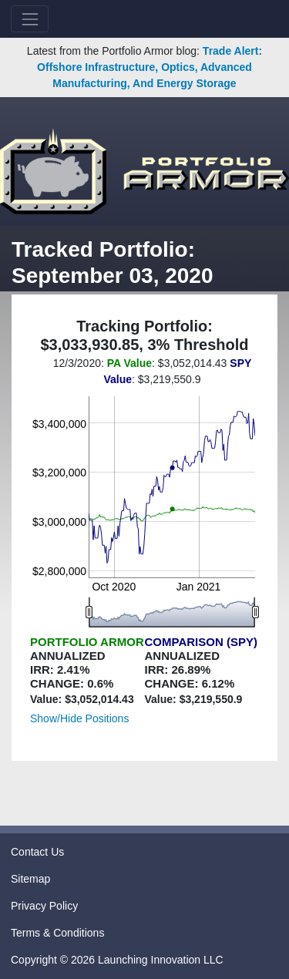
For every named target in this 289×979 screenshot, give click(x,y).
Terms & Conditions (57, 933)
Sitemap (30, 879)
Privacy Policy (44, 906)
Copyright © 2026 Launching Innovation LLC (117, 960)
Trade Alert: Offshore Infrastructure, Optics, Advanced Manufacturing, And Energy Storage (149, 67)
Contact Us (37, 852)
